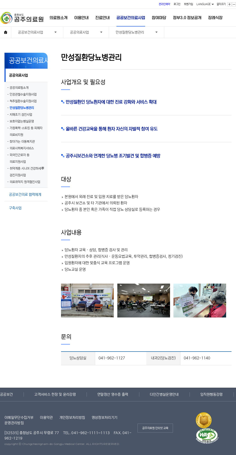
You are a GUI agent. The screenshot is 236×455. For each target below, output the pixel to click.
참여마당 (159, 18)
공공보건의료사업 (130, 18)
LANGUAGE (204, 4)
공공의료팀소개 (19, 88)
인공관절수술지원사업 (23, 94)
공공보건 (6, 394)
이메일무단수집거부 (18, 418)
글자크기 (221, 4)
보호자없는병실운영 (22, 121)
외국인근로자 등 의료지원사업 (19, 158)
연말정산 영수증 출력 (112, 394)
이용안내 (81, 18)
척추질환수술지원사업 (23, 101)
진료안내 (102, 18)
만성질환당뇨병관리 (133, 32)
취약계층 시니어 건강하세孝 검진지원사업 (27, 172)
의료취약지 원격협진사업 (25, 182)
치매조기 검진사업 (21, 114)
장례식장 (215, 18)
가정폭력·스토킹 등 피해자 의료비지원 (26, 131)
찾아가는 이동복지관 (22, 141)
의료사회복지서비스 (22, 148)
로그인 (177, 4)
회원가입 (188, 4)
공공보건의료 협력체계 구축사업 (25, 196)
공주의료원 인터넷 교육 (155, 428)
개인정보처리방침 (72, 418)
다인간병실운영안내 (164, 394)
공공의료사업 (82, 32)
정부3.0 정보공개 (187, 18)
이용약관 (46, 418)
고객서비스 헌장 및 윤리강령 (55, 394)
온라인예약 (164, 4)
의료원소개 (59, 18)
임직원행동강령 (211, 394)
